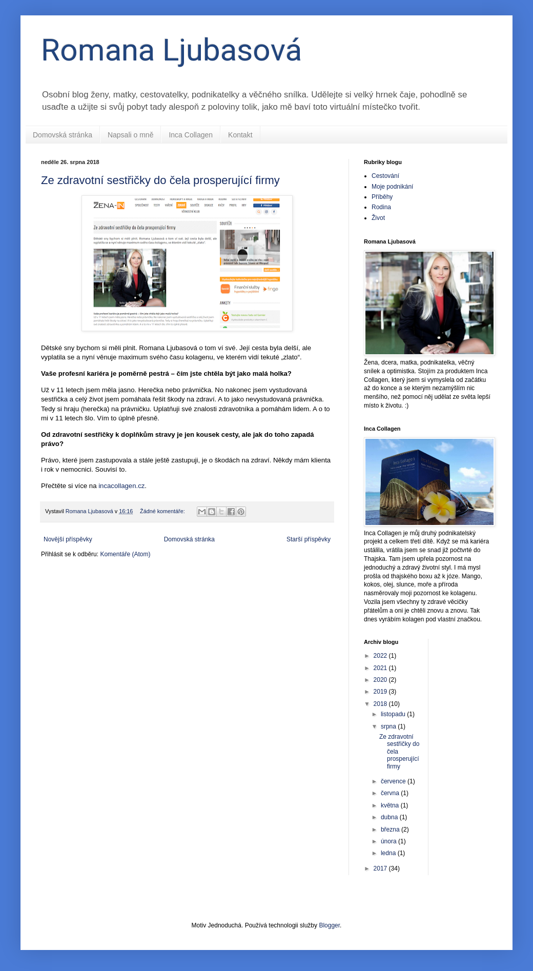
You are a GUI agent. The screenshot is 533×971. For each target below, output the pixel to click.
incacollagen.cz (121, 486)
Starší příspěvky (308, 539)
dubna (390, 817)
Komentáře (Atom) (125, 554)
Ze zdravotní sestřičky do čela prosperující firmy (160, 180)
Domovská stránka (62, 135)
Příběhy (382, 196)
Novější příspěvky (68, 539)
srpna (389, 726)
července (394, 781)
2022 (381, 655)
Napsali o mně (131, 135)
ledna (389, 853)
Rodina (381, 207)
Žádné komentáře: (163, 511)
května (391, 805)
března (391, 829)
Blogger (329, 925)
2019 (381, 691)
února (389, 841)
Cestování (385, 175)
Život (378, 217)
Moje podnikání (392, 186)
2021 (381, 668)
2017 (381, 868)
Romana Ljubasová (171, 50)
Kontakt (240, 135)
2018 (381, 703)
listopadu (394, 714)
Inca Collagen (191, 135)
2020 (381, 679)
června (391, 793)
